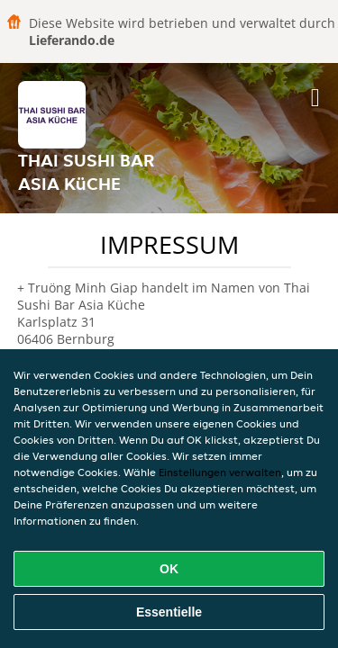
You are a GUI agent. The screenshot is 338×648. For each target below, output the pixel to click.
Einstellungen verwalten (220, 472)
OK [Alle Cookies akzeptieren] (169, 569)
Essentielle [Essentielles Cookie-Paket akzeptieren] (169, 612)
